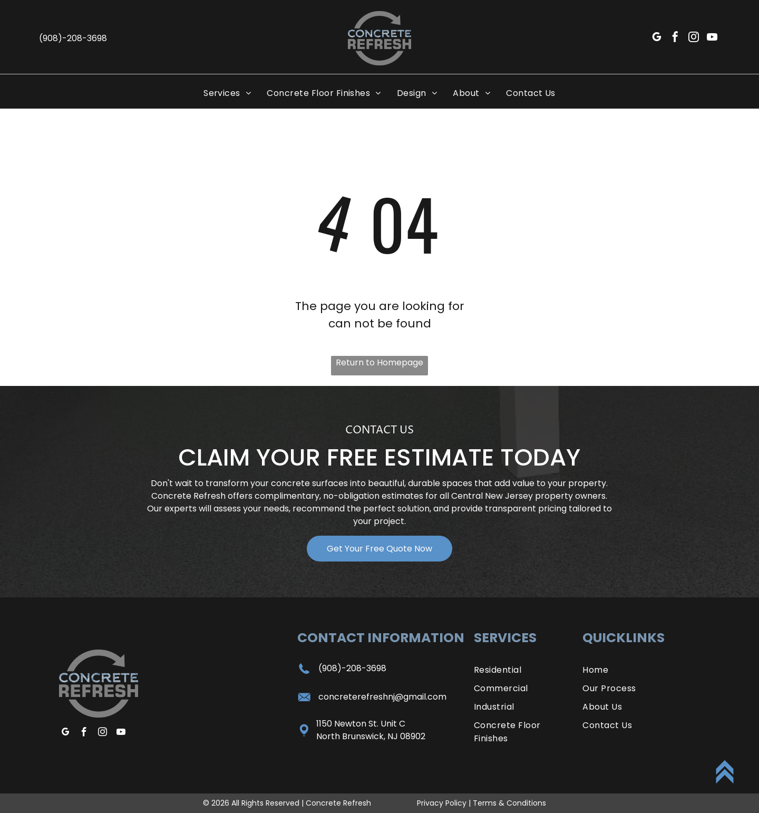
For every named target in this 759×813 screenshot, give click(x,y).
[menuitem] (227, 93)
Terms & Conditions (509, 803)
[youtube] (712, 38)
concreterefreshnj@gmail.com (382, 697)
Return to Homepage (379, 362)
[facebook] (675, 38)
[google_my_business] (657, 38)
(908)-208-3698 (352, 668)
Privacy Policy (441, 803)
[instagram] (694, 38)
